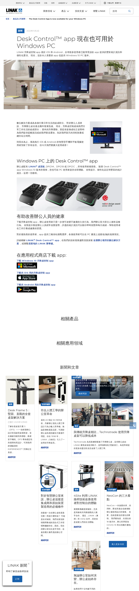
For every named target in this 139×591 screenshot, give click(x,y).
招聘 (52, 3)
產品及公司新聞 (34, 3)
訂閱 (17, 579)
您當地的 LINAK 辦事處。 (42, 243)
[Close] (28, 564)
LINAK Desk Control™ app (42, 240)
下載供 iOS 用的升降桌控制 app (33, 273)
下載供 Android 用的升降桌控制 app (36, 284)
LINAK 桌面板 (37, 166)
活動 (45, 3)
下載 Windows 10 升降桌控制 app (35, 260)
